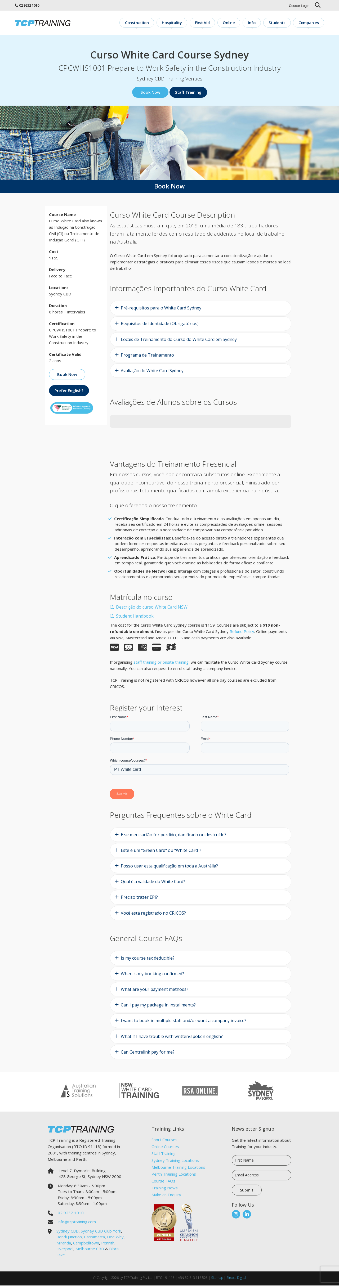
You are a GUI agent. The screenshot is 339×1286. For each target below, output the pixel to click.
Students (279, 22)
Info (256, 22)
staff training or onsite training (161, 662)
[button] (110, 433)
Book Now (150, 92)
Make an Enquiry (166, 1195)
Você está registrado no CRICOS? (153, 913)
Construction (148, 22)
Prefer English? (69, 391)
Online (235, 22)
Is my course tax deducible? (148, 958)
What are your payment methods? (154, 990)
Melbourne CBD (89, 1249)
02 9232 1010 (29, 5)
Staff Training (188, 92)
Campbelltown (86, 1243)
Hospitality (181, 22)
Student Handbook (132, 616)
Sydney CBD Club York (101, 1231)
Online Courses (165, 1147)
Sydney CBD (67, 1231)
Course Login (299, 5)
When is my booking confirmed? (152, 974)
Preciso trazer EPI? (139, 898)
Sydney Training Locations (175, 1160)
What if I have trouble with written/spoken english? (172, 1037)
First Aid (210, 22)
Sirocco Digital (236, 1278)
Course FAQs (163, 1181)
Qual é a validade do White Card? (153, 882)
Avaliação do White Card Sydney (152, 371)
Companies (310, 22)
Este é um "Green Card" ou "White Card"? (161, 851)
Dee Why (115, 1237)
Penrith (107, 1243)
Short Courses (164, 1140)
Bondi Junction (69, 1237)
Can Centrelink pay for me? (148, 1052)
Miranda (63, 1243)
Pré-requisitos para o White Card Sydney (161, 308)
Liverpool (64, 1249)
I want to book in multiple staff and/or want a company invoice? (183, 1021)
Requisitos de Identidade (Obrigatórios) (160, 324)
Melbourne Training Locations (178, 1167)
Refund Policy (242, 631)
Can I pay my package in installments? (158, 1005)
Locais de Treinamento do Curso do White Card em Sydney (179, 340)
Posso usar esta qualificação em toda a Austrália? (169, 866)
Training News (164, 1188)
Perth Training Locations (173, 1174)
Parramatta (94, 1237)
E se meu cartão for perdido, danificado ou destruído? (173, 835)
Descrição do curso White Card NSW (149, 607)
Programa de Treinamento (147, 355)
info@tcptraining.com (77, 1222)
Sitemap (217, 1278)
